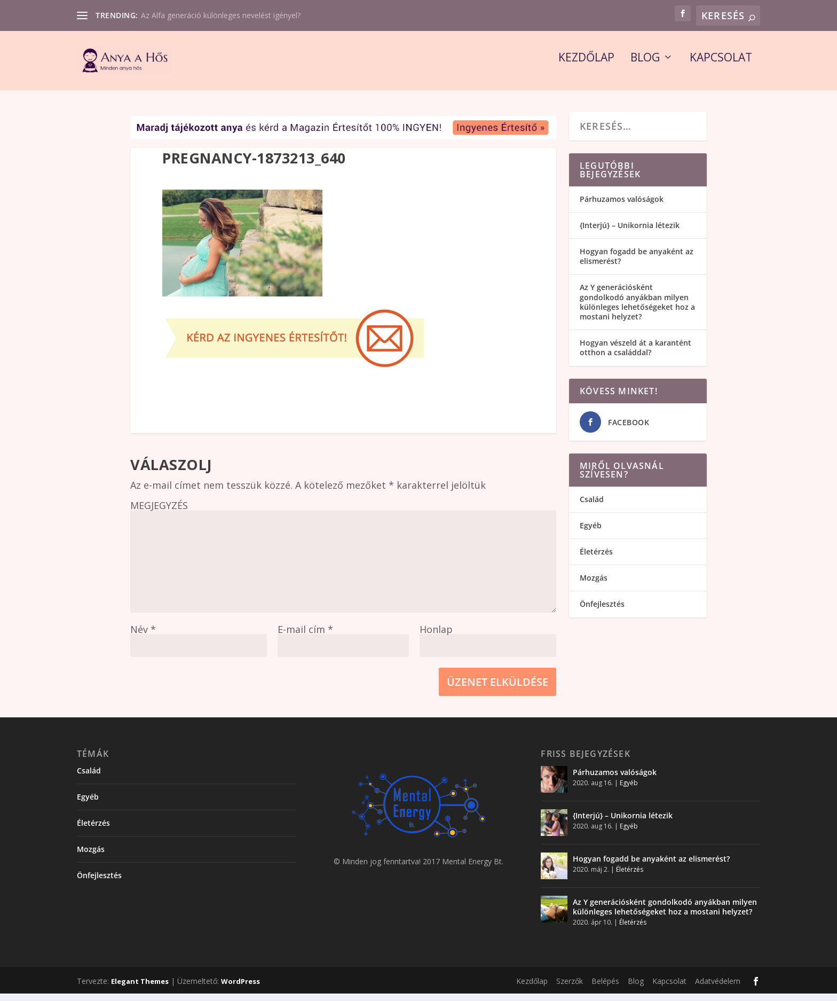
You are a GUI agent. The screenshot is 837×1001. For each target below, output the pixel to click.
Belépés (605, 988)
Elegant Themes (140, 988)
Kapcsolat (721, 66)
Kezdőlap (586, 66)
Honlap (436, 636)
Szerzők (569, 988)
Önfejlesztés (602, 611)
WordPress (240, 988)
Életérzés (596, 558)
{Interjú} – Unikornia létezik (630, 232)
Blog (645, 66)
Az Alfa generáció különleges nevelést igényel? (221, 15)
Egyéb (591, 532)
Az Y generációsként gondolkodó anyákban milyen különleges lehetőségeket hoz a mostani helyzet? (637, 309)
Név (143, 636)
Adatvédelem (717, 988)
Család (592, 506)
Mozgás (593, 585)
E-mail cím (305, 636)
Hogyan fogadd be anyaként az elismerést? (636, 263)
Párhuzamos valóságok (622, 206)
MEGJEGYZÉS (159, 512)
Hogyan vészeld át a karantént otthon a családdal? (635, 355)
